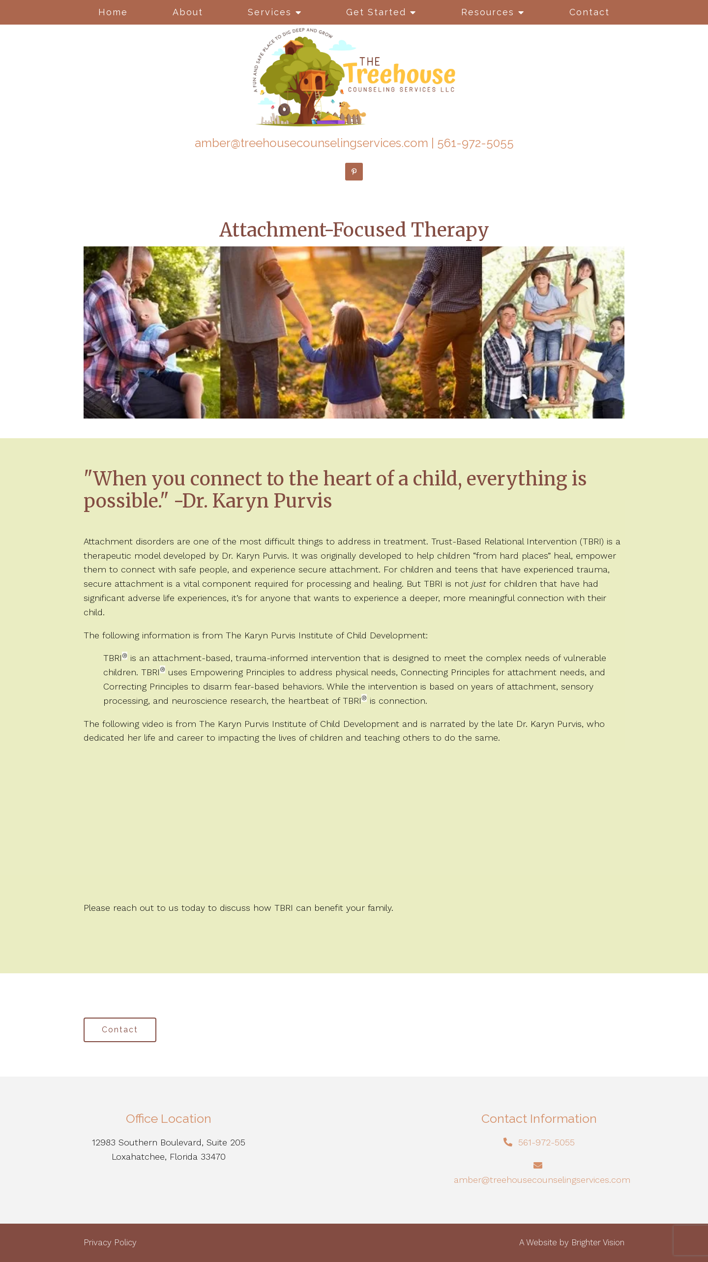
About (188, 12)
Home (113, 12)
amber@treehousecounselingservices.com (311, 143)
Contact (589, 12)
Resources (487, 12)
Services (270, 12)
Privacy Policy (110, 1242)
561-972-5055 (475, 143)
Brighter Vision (597, 1242)
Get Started (376, 12)
